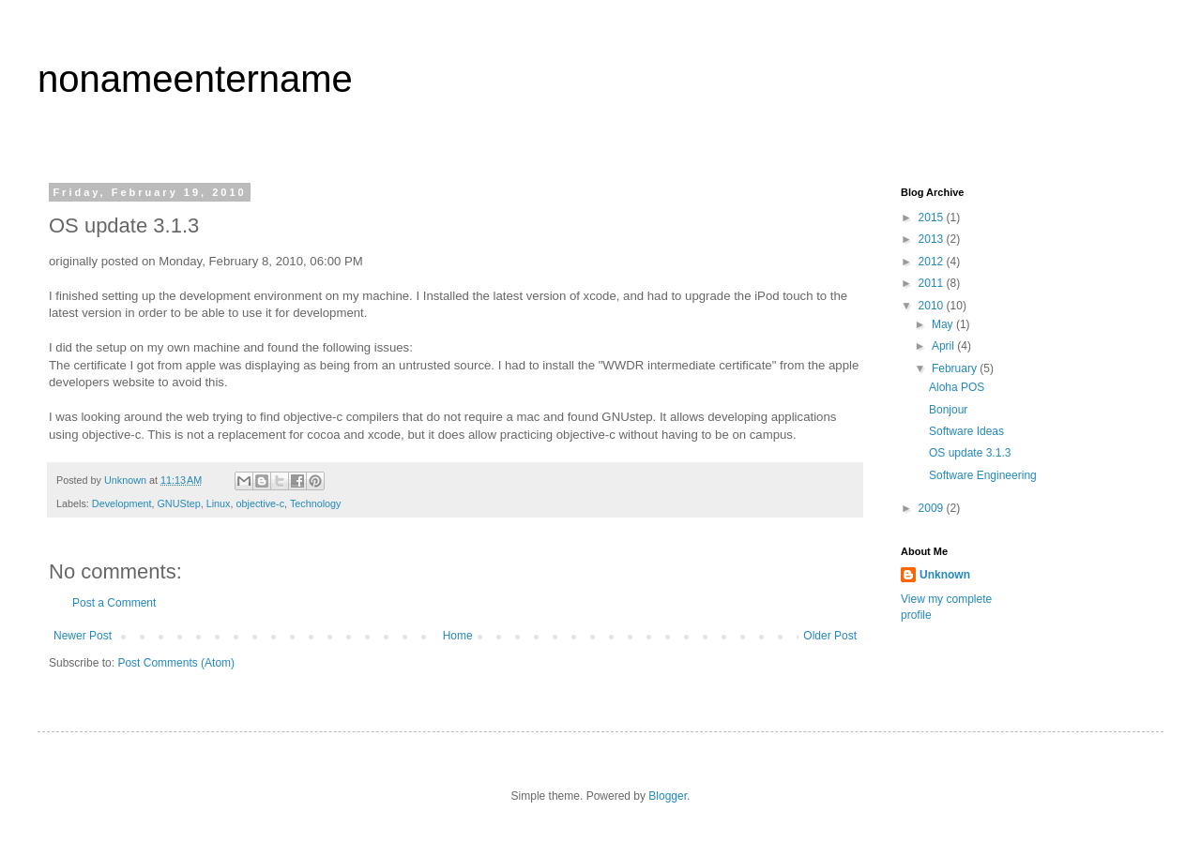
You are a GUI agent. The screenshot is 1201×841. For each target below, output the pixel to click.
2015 (933, 217)
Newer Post (82, 635)
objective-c (260, 503)
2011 (933, 283)
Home (458, 635)
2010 (933, 305)
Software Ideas (966, 431)
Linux (218, 503)
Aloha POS (956, 387)
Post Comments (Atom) (176, 662)
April (944, 346)
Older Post (830, 635)
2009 (933, 508)
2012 (933, 261)
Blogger (667, 796)
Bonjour (948, 409)
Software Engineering (983, 475)
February (956, 368)
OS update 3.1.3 (970, 452)
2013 (933, 239)
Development (122, 503)
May (944, 324)
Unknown (945, 574)
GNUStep (178, 503)
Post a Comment (114, 602)
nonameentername (195, 78)
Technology (316, 503)
